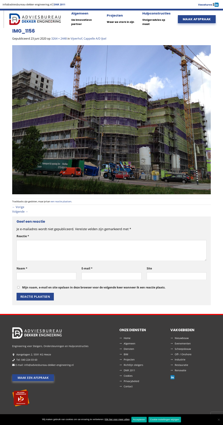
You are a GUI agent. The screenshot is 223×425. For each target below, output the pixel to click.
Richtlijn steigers (133, 365)
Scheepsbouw (183, 349)
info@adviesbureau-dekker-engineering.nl (49, 365)
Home (127, 338)
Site (149, 268)
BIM (126, 354)
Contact (128, 386)
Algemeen (79, 13)
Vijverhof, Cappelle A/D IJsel (88, 38)
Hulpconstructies (156, 13)
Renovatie (180, 370)
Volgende (20, 211)
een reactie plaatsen (61, 201)
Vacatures (205, 4)
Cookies (128, 375)
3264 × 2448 (59, 38)
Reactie (23, 236)
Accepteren (139, 419)
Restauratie (181, 365)
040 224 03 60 (29, 359)
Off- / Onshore (183, 354)
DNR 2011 (129, 370)
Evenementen (183, 343)
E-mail (87, 268)
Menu (3, 19)
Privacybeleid (131, 381)
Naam (22, 268)
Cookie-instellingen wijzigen (164, 419)
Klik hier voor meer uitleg (117, 419)
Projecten (115, 15)
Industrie (180, 359)
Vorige (18, 207)
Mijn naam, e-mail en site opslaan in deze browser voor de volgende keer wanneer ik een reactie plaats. (94, 287)
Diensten (129, 349)
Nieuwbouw (182, 338)
